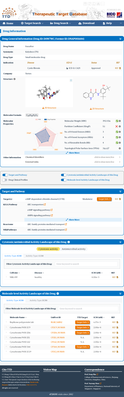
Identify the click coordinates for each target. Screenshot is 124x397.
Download (86, 23)
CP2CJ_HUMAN (57, 352)
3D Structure (49, 108)
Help (107, 23)
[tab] (13, 256)
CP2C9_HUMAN (58, 327)
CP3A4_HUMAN (58, 347)
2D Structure (97, 109)
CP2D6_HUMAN (58, 333)
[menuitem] (8, 23)
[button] (73, 157)
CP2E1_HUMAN (58, 337)
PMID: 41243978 (31, 385)
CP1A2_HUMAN (58, 342)
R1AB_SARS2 (56, 322)
